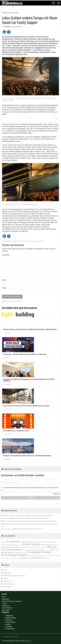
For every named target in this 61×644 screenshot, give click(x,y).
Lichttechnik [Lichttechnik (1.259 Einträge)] (51, 547)
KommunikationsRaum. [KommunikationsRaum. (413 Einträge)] (12, 547)
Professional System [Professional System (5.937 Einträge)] (14, 555)
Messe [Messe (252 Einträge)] (41, 550)
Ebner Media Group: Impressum (14, 575)
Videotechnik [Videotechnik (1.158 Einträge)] (38, 558)
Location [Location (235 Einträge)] (27, 550)
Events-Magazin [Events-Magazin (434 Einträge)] (46, 545)
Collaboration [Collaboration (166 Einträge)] (52, 542)
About (5, 570)
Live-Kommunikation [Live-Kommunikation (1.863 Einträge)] (11, 549)
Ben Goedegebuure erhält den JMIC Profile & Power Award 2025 (26, 518)
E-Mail (4, 288)
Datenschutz (7, 581)
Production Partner (37, 241)
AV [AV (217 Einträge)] (21, 542)
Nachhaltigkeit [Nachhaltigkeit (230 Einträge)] (16, 552)
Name (4, 280)
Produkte (9, 626)
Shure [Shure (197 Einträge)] (58, 555)
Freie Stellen (7, 587)
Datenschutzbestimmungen (11, 301)
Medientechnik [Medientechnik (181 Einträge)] (35, 550)
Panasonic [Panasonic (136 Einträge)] (24, 552)
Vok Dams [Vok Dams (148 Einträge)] (47, 558)
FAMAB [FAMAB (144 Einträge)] (54, 545)
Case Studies (10, 622)
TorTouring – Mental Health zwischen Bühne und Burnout (23, 529)
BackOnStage (11, 618)
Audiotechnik (16, 241)
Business (9, 620)
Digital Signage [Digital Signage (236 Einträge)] (14, 545)
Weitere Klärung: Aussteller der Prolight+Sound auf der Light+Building (27, 515)
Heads (8, 624)
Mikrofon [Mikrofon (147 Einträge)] (57, 550)
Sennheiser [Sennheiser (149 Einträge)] (53, 555)
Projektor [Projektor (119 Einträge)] (29, 555)
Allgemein (9, 615)
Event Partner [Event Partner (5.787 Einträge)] (31, 544)
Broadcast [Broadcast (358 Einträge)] (25, 542)
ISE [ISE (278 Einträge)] (2, 547)
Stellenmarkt (10, 629)
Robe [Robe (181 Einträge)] (43, 555)
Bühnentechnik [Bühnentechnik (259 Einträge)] (34, 542)
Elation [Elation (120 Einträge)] (20, 545)
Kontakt (5, 578)
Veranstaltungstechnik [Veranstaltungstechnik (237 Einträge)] (25, 558)
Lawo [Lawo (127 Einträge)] (39, 547)
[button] (53, 2)
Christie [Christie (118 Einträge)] (46, 542)
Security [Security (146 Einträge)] (47, 555)
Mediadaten (7, 573)
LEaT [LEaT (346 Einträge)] (43, 547)
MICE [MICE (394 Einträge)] (53, 550)
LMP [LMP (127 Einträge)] (23, 550)
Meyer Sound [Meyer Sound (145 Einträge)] (47, 550)
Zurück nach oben (10, 636)
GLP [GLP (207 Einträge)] (58, 545)
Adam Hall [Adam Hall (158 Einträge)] (4, 542)
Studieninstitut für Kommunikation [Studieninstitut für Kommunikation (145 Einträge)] (9, 558)
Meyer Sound (25, 241)
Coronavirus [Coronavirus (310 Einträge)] (5, 545)
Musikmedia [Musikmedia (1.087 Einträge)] (6, 552)
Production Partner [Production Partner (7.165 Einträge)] (39, 552)
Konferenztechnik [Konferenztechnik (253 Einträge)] (26, 547)
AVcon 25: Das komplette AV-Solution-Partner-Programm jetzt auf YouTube (29, 521)
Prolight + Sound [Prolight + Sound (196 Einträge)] (36, 555)
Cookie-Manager (8, 584)
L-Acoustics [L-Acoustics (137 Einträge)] (35, 547)
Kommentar (6, 255)
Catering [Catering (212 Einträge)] (41, 542)
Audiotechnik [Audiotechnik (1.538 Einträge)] (13, 542)
